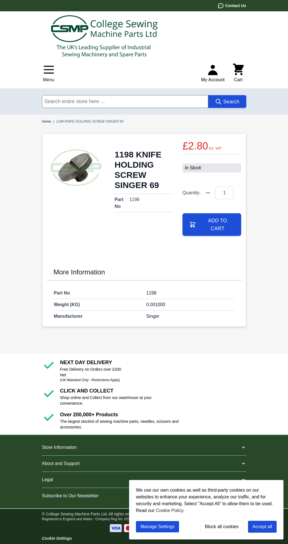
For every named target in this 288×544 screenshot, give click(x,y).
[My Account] (213, 73)
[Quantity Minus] (208, 193)
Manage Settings (157, 526)
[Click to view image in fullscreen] (76, 167)
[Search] (227, 101)
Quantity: (191, 192)
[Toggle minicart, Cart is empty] (238, 73)
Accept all (262, 526)
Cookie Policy (169, 510)
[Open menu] (49, 73)
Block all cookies (221, 526)
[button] (144, 447)
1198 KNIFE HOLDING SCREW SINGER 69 (89, 121)
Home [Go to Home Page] (46, 121)
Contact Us (231, 5)
